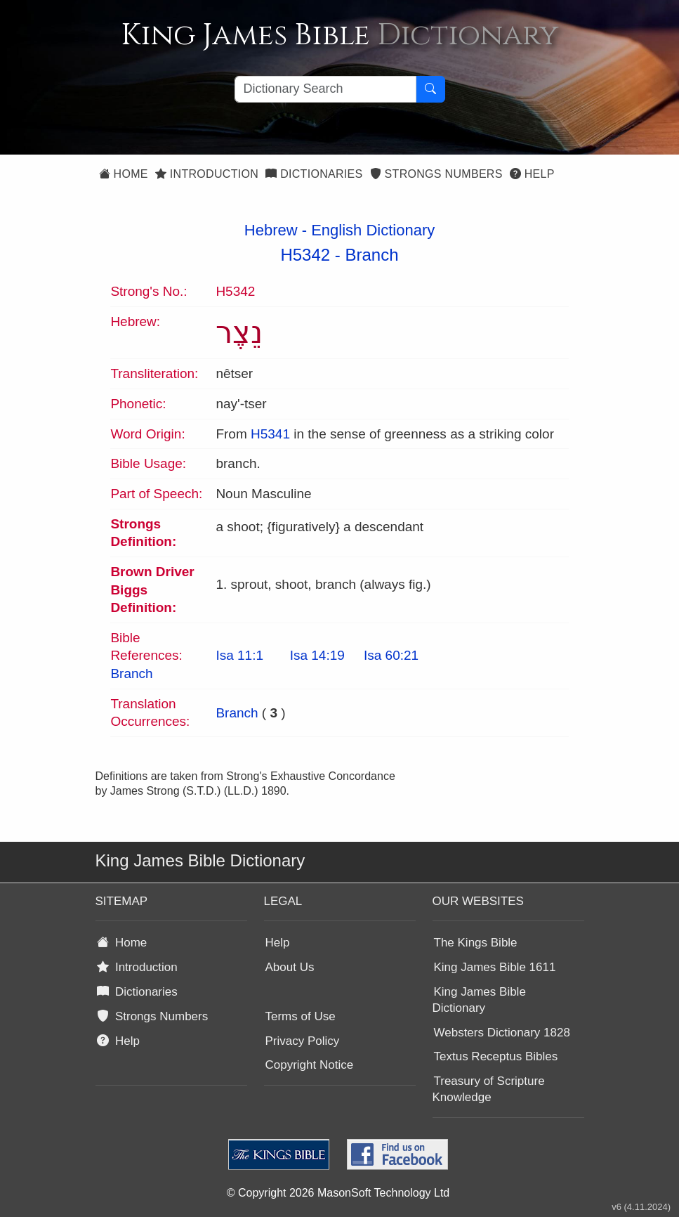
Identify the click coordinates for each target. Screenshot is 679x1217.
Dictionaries (313, 174)
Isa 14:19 (317, 655)
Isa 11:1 (239, 655)
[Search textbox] (325, 89)
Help (532, 174)
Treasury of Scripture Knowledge (489, 1089)
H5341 (270, 434)
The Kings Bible (476, 942)
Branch (372, 254)
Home (123, 174)
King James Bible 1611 (495, 967)
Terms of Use (300, 1016)
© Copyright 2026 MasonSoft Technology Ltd (338, 1193)
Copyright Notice (309, 1065)
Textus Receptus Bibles (496, 1056)
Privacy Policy (302, 1041)
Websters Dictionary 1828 (502, 1032)
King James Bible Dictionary (479, 1000)
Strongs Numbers (436, 174)
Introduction (206, 174)
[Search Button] (430, 89)
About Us (290, 967)
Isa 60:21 (391, 655)
